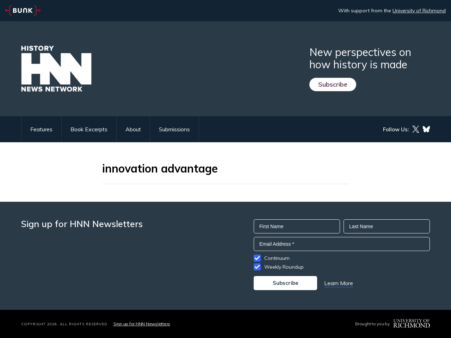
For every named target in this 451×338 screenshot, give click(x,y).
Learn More (338, 283)
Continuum (277, 258)
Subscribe (332, 84)
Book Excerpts (88, 129)
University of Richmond (419, 10)
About (133, 129)
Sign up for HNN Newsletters (141, 323)
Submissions (174, 129)
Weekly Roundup (284, 267)
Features (41, 129)
